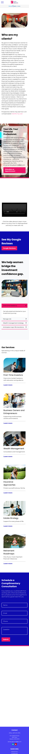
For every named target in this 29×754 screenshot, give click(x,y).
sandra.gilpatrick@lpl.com (14, 741)
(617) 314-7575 (16, 733)
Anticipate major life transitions (13, 327)
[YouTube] (16, 744)
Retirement (14, 751)
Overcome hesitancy (10, 305)
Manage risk (7, 319)
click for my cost (17, 114)
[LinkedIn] (13, 744)
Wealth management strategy (13, 323)
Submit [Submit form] (6, 639)
